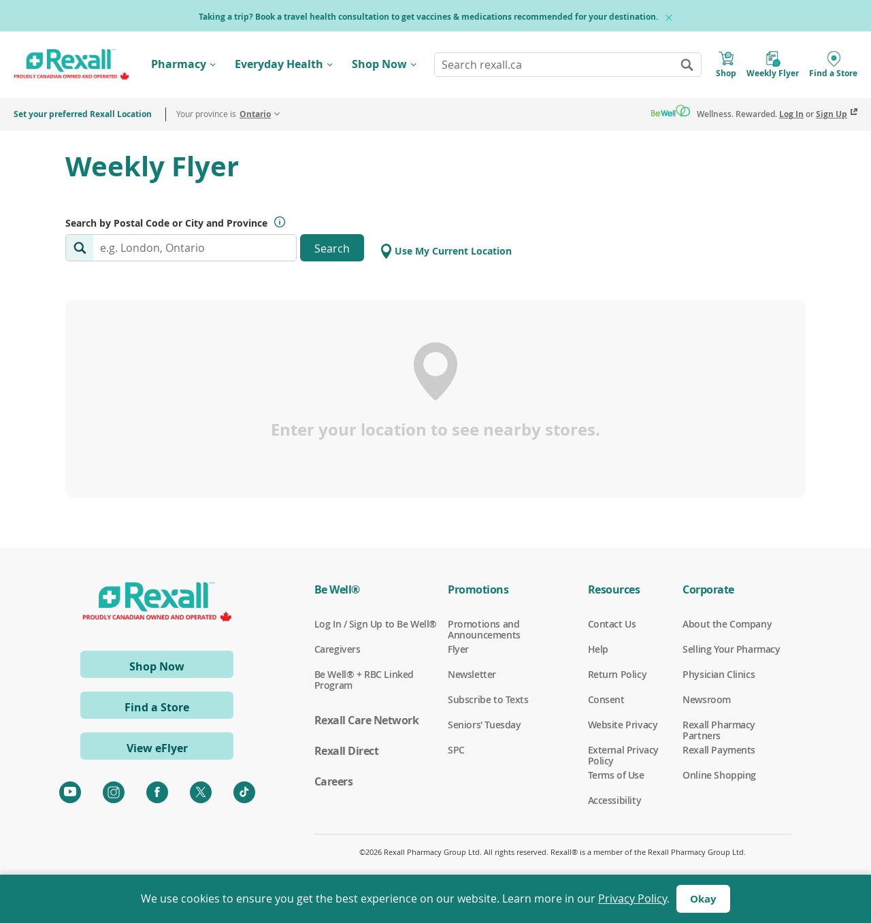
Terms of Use (616, 775)
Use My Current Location (446, 251)
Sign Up (831, 114)
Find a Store (157, 707)
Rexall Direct (346, 750)
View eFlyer (157, 748)
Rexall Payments (719, 750)
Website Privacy (623, 724)
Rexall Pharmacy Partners (719, 724)
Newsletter (472, 674)
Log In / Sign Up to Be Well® (375, 624)
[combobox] (568, 64)
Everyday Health (279, 63)
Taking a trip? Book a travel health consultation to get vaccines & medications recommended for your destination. (428, 16)
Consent (606, 699)
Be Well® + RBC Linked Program (364, 674)
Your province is (223, 114)
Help (598, 649)
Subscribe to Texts (488, 699)
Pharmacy (178, 63)
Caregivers (337, 649)
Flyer (458, 649)
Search (332, 248)
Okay (703, 899)
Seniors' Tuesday (484, 724)
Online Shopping (719, 775)
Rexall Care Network (366, 720)
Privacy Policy (632, 898)
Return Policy (617, 674)
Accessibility (615, 800)
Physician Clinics (719, 674)
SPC (456, 750)
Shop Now (379, 63)
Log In (791, 114)
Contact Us (612, 624)
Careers (333, 781)
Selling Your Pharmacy (731, 649)
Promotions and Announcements (484, 624)
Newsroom (707, 699)
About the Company (727, 624)
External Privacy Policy (623, 750)
